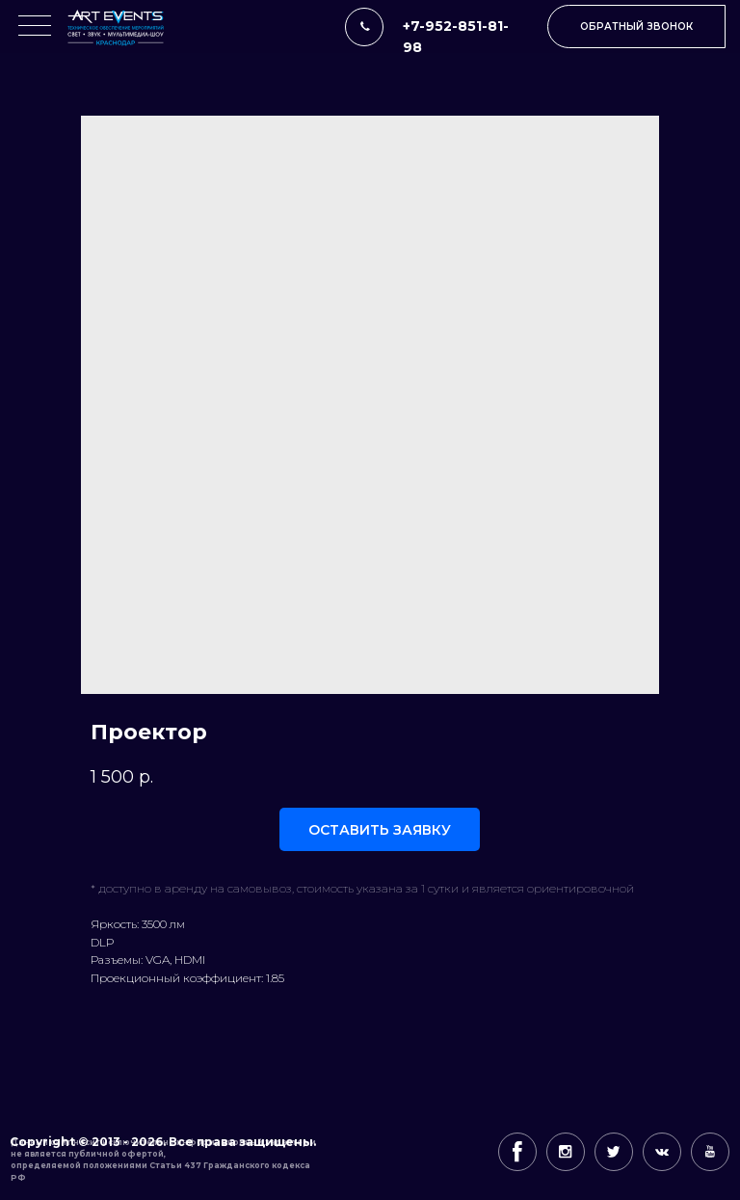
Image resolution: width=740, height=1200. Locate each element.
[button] (636, 26)
